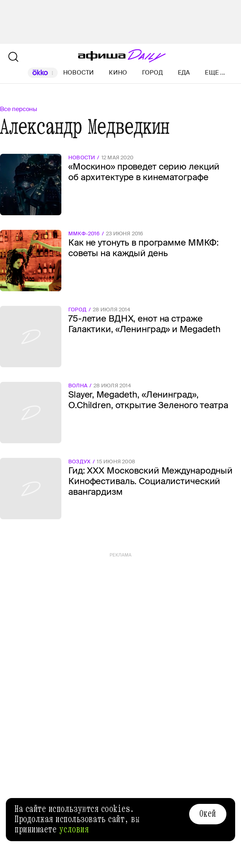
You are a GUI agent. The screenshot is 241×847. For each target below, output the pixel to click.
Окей (207, 813)
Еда (184, 72)
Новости (78, 72)
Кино (118, 72)
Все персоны (18, 109)
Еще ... (215, 72)
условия (74, 829)
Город (152, 72)
